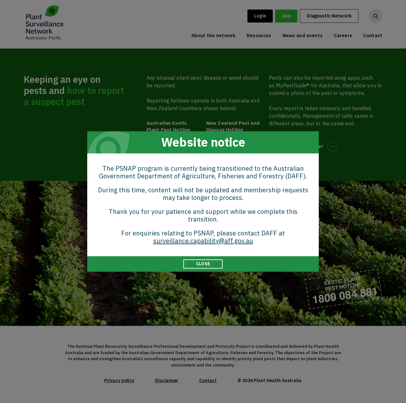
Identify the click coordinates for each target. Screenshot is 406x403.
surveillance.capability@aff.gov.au (203, 240)
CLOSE (203, 264)
